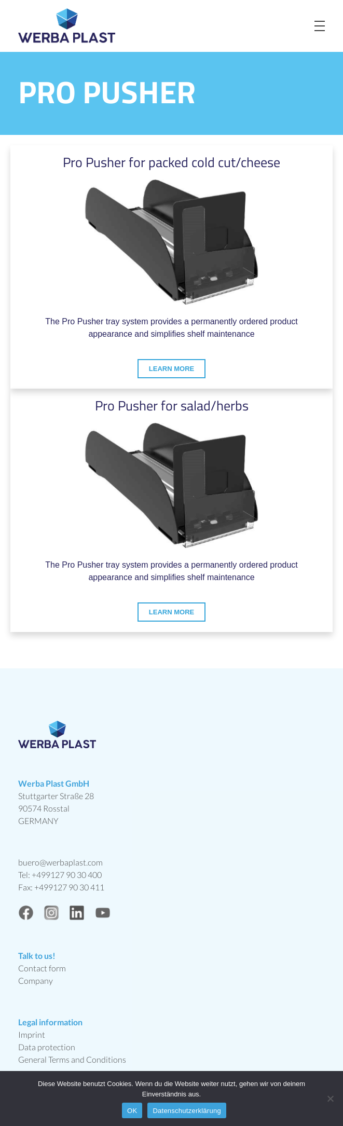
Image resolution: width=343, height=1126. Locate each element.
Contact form (42, 968)
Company (35, 980)
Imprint (31, 1034)
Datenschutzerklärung (187, 1111)
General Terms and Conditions (72, 1059)
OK (132, 1111)
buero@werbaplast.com (60, 862)
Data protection (46, 1047)
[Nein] (330, 1098)
